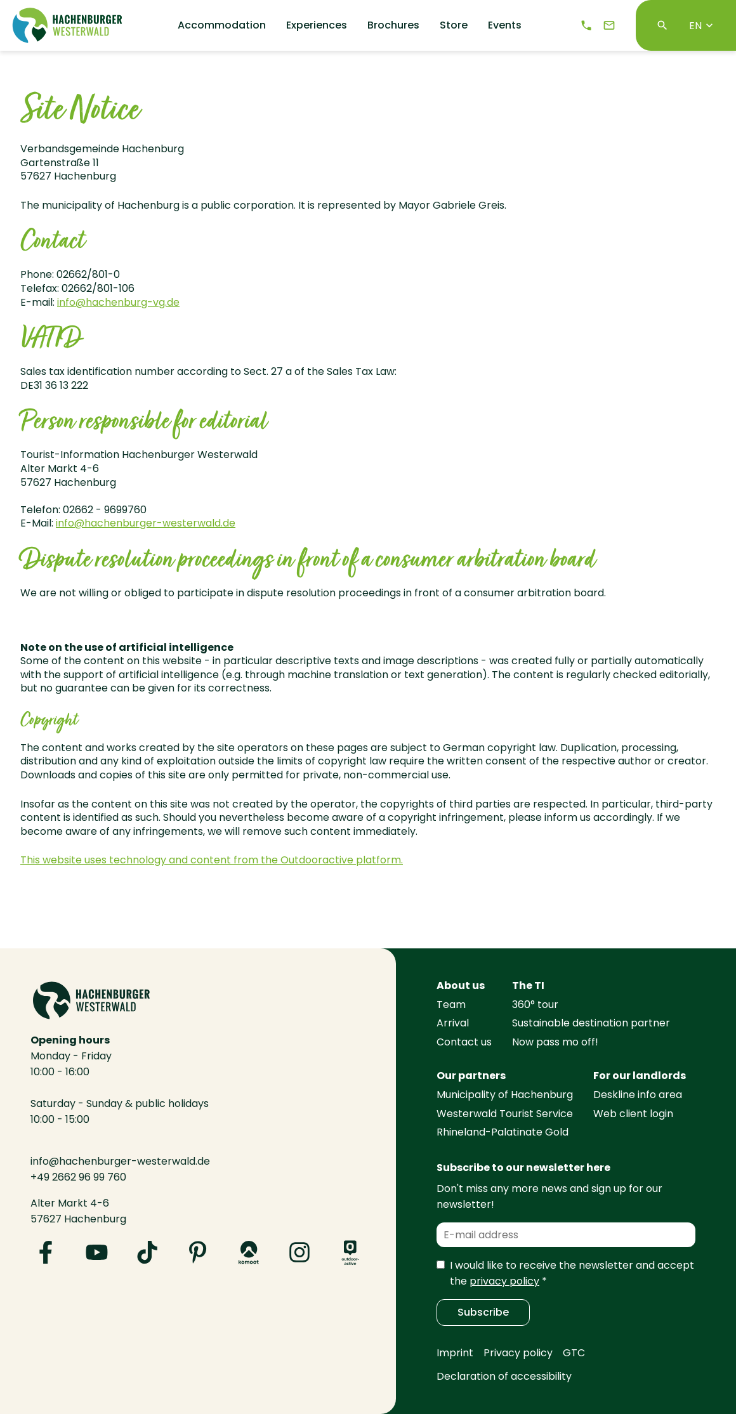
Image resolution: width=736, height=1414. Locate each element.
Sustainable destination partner (591, 1023)
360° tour (535, 1004)
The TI (528, 985)
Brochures (393, 25)
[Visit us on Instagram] (299, 1252)
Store (454, 25)
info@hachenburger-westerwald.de (145, 523)
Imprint (455, 1352)
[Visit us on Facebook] (45, 1252)
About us (461, 985)
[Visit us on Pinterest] (198, 1252)
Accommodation (222, 25)
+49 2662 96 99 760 (78, 1177)
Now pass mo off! (555, 1042)
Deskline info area (637, 1094)
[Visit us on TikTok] (147, 1252)
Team (451, 1004)
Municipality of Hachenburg (505, 1094)
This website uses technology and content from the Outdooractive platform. (211, 860)
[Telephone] (586, 25)
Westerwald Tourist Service (505, 1113)
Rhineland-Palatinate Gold (502, 1132)
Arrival (453, 1023)
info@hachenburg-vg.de (118, 302)
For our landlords (639, 1075)
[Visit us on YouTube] (96, 1252)
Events (505, 25)
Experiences (316, 25)
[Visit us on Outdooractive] (350, 1252)
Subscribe (483, 1312)
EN (702, 25)
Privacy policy (518, 1352)
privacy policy (504, 1281)
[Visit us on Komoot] (248, 1252)
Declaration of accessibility (504, 1376)
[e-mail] (609, 25)
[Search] (662, 25)
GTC (574, 1352)
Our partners (471, 1075)
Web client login (633, 1113)
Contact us (464, 1042)
